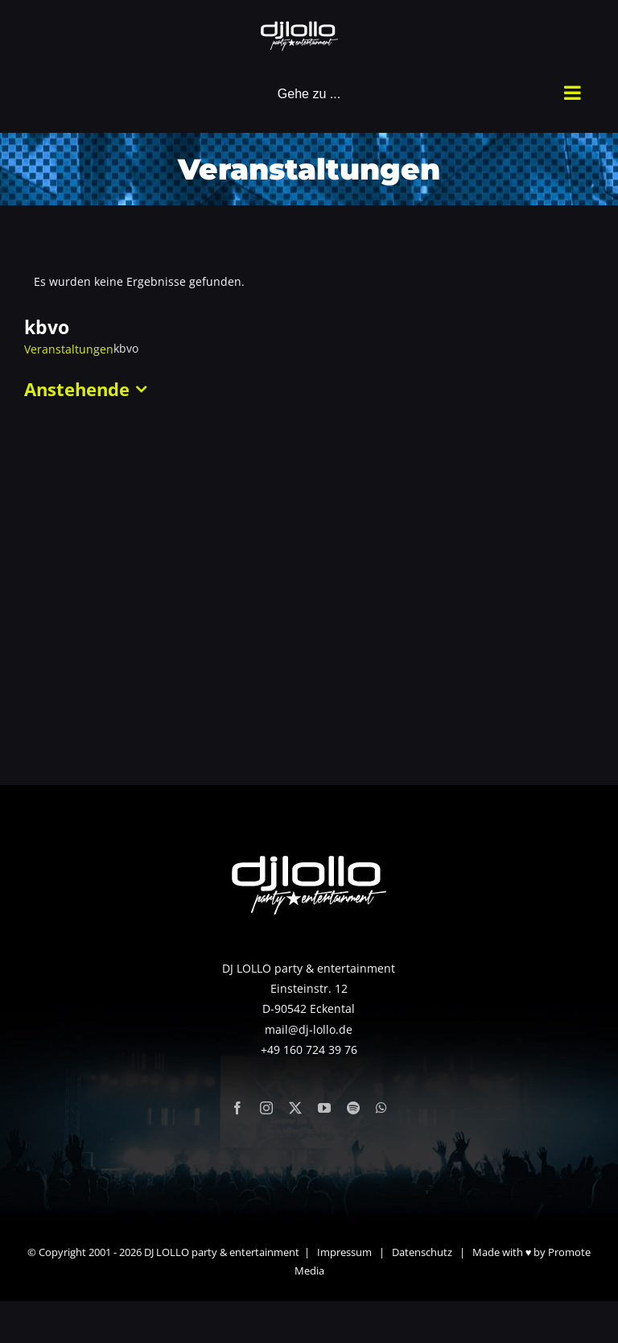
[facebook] (237, 1107)
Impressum (344, 1252)
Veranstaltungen (68, 349)
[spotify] (353, 1107)
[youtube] (324, 1107)
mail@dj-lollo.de (308, 1029)
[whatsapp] (381, 1107)
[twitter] (295, 1107)
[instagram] (266, 1107)
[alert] (309, 281)
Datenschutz (422, 1252)
